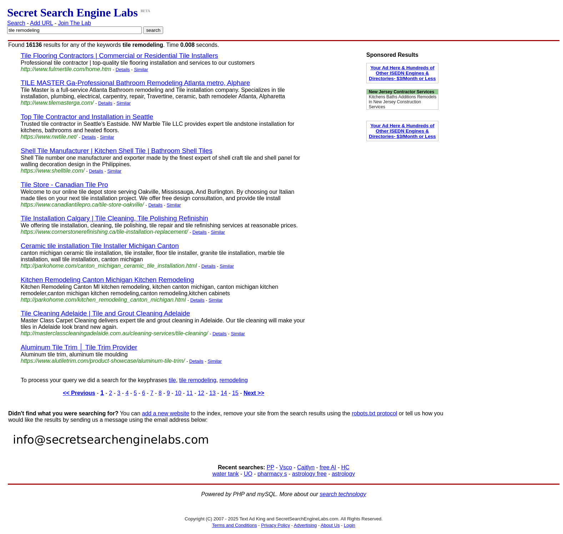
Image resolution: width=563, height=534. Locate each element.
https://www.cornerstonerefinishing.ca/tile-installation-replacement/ (104, 232)
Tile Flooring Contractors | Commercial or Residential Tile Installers (119, 55)
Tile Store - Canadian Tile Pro (64, 184)
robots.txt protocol (374, 413)
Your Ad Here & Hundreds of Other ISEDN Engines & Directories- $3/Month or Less (402, 73)
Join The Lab (74, 23)
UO (248, 474)
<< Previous (79, 393)
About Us (330, 525)
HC (345, 467)
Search (16, 23)
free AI (328, 467)
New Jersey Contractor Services (401, 91)
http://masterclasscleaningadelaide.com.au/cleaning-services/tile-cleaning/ (114, 333)
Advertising (305, 525)
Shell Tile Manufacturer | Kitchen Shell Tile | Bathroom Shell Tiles (116, 150)
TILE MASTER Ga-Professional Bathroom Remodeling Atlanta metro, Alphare (135, 82)
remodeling (234, 380)
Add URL (41, 23)
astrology (343, 474)
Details (123, 69)
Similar (141, 69)
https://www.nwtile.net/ (49, 137)
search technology (343, 494)
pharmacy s (272, 474)
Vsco (285, 467)
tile (172, 380)
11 (189, 393)
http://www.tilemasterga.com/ (57, 103)
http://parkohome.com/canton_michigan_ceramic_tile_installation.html (109, 266)
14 (224, 393)
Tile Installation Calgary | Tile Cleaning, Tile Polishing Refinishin (114, 218)
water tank (225, 474)
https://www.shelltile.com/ (53, 171)
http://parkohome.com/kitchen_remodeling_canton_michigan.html (103, 300)
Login (349, 525)
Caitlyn (306, 467)
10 (178, 393)
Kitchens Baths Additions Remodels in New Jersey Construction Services (402, 101)
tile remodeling (197, 380)
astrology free (309, 474)
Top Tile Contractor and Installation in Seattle (87, 116)
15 (235, 393)
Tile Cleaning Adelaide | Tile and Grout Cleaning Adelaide (105, 313)
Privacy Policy (275, 525)
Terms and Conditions (234, 525)
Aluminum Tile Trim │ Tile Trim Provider (79, 347)
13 (212, 393)
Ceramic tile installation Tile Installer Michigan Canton (100, 245)
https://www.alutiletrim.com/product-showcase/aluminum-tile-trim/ (103, 361)
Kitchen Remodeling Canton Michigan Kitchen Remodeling (107, 279)
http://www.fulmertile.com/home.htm (66, 69)
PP (270, 467)
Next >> (253, 393)
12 (201, 393)
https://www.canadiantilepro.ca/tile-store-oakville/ (82, 205)
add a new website (166, 413)
